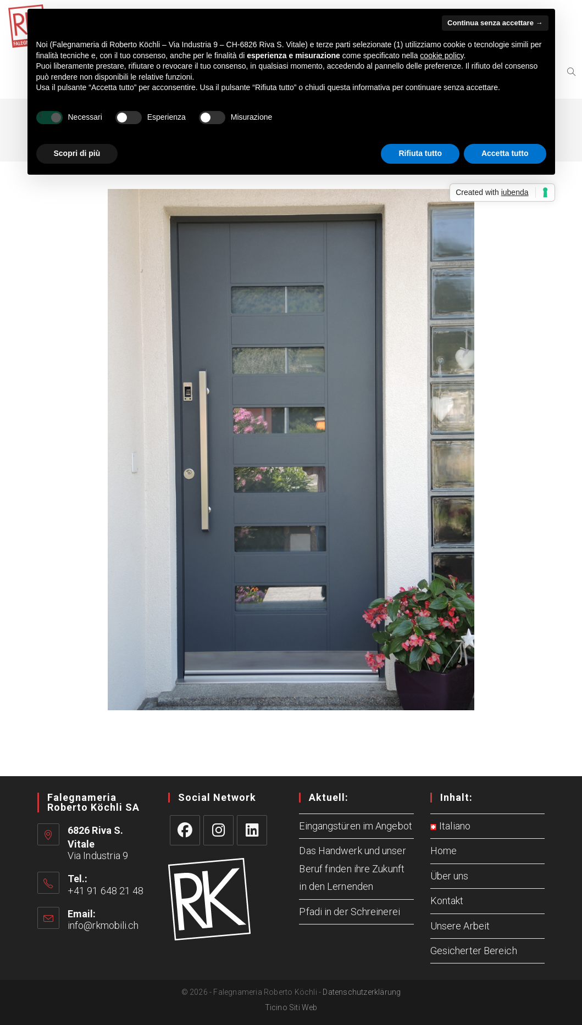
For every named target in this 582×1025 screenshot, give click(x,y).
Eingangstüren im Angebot (355, 826)
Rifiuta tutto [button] (420, 153)
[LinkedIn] (252, 830)
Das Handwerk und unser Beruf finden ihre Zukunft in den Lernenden (352, 868)
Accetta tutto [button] (505, 153)
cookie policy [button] (441, 55)
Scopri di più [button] (77, 153)
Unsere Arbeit (460, 926)
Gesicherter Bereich (473, 950)
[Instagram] (218, 830)
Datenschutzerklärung (362, 992)
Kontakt (447, 900)
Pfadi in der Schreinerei (349, 911)
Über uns (449, 876)
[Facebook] (185, 830)
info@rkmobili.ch (103, 925)
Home (443, 850)
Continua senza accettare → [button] (494, 23)
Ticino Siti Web (291, 1007)
